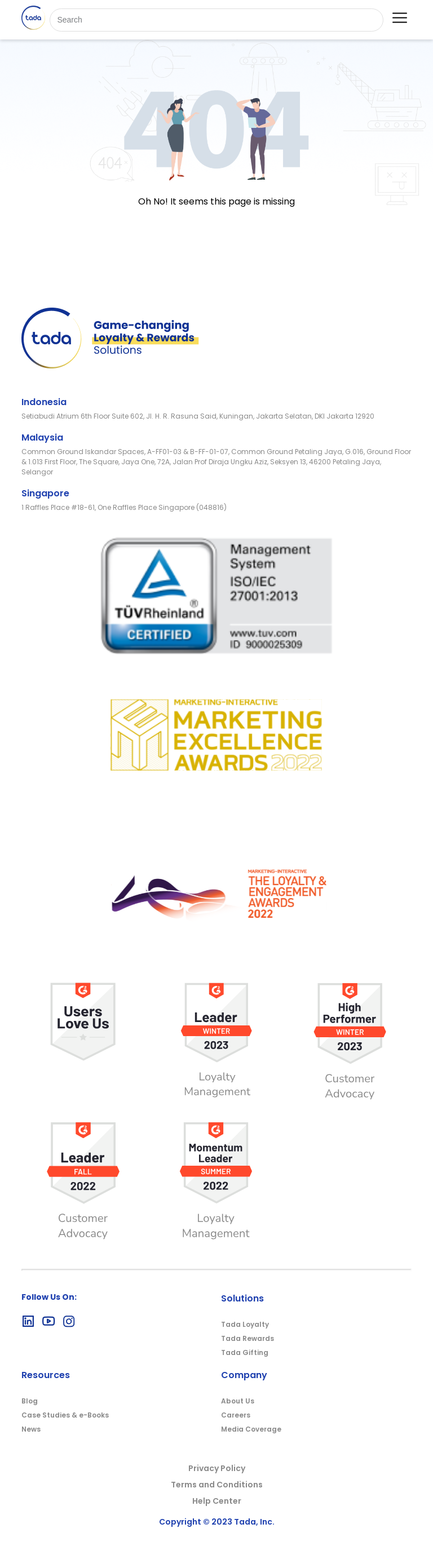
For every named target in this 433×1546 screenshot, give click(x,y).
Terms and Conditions (217, 1484)
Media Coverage (251, 1429)
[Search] (216, 20)
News (31, 1429)
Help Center (216, 1501)
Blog (29, 1401)
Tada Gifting (244, 1352)
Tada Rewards (247, 1338)
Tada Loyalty (245, 1324)
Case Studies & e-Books (65, 1415)
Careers (235, 1415)
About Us (237, 1401)
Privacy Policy (216, 1468)
